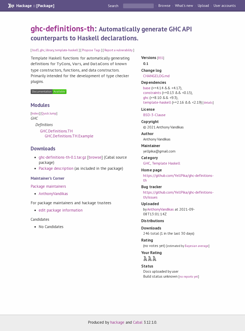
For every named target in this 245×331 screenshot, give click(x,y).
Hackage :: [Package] (35, 6)
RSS (160, 58)
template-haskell (66, 50)
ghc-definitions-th (62, 28)
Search (113, 5)
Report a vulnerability (118, 50)
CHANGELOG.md (156, 75)
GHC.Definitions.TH (56, 130)
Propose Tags (91, 50)
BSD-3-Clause (154, 114)
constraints (152, 92)
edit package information (61, 209)
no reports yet (188, 277)
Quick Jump (49, 113)
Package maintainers (48, 185)
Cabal (137, 322)
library (50, 50)
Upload (203, 5)
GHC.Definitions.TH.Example (69, 135)
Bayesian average (196, 246)
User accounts (224, 5)
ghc (42, 50)
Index (35, 113)
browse (95, 156)
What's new (184, 5)
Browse (164, 5)
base (146, 87)
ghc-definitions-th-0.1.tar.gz (62, 156)
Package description (56, 167)
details (208, 103)
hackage (117, 322)
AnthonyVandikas (53, 193)
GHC (146, 163)
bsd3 (35, 50)
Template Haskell (166, 163)
